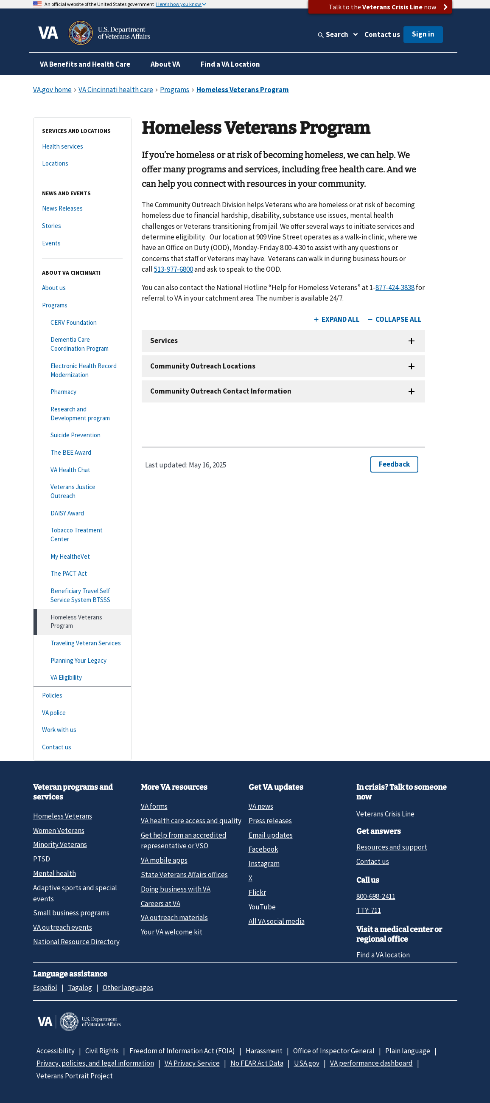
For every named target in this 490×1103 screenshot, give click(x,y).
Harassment (264, 1050)
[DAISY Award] (82, 513)
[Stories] (82, 226)
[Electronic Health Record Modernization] (82, 370)
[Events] (82, 243)
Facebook (263, 849)
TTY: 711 (368, 910)
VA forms (154, 806)
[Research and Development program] (82, 414)
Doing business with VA (175, 889)
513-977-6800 (173, 269)
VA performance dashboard (371, 1063)
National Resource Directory (76, 941)
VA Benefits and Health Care (85, 64)
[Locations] (82, 163)
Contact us (382, 34)
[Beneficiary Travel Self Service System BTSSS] (82, 595)
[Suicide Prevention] (82, 435)
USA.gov (306, 1063)
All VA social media (277, 921)
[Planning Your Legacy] (82, 661)
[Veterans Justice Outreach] (82, 491)
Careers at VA (160, 903)
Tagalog (80, 987)
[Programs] (82, 305)
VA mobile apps (164, 860)
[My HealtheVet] (82, 557)
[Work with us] (82, 730)
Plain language (407, 1050)
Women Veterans (58, 830)
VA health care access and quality (191, 820)
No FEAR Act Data (256, 1063)
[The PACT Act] (82, 573)
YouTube (262, 907)
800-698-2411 (375, 896)
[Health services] (82, 146)
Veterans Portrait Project (74, 1075)
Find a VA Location (230, 64)
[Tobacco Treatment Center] (82, 535)
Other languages (128, 987)
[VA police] (82, 713)
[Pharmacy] (82, 392)
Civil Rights (102, 1050)
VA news (261, 806)
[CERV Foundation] (82, 323)
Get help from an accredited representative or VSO (184, 840)
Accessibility (55, 1050)
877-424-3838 (394, 287)
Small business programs (71, 912)
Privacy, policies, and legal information (95, 1063)
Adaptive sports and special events (75, 893)
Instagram (264, 863)
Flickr (257, 892)
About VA (165, 64)
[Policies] (82, 695)
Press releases (270, 820)
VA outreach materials (174, 917)
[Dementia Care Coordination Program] (82, 344)
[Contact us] (82, 747)
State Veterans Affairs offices (184, 874)
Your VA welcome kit (171, 932)
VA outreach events (62, 927)
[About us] (82, 288)
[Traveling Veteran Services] (82, 643)
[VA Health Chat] (82, 470)
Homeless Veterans (62, 816)
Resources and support (391, 847)
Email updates (271, 835)
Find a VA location (383, 954)
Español (45, 987)
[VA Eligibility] (82, 678)
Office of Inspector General (334, 1050)
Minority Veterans (60, 844)
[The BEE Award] (82, 452)
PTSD (41, 859)
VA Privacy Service (192, 1063)
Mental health (54, 873)
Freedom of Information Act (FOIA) (182, 1050)
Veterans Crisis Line (385, 814)
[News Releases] (82, 208)
